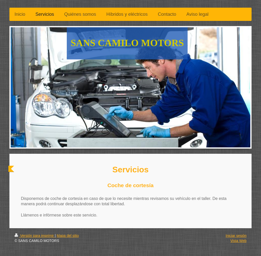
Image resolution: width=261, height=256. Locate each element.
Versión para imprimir (35, 236)
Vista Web (238, 241)
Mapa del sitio (68, 236)
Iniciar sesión (236, 236)
